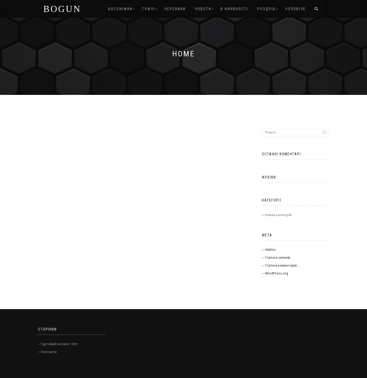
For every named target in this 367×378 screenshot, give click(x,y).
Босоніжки (120, 9)
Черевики (175, 9)
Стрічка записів (277, 257)
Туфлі (148, 9)
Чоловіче (295, 9)
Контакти (49, 351)
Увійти (270, 249)
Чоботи (203, 9)
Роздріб (266, 9)
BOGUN (62, 9)
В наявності (234, 9)
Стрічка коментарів (281, 265)
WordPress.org (276, 273)
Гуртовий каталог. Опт (59, 344)
